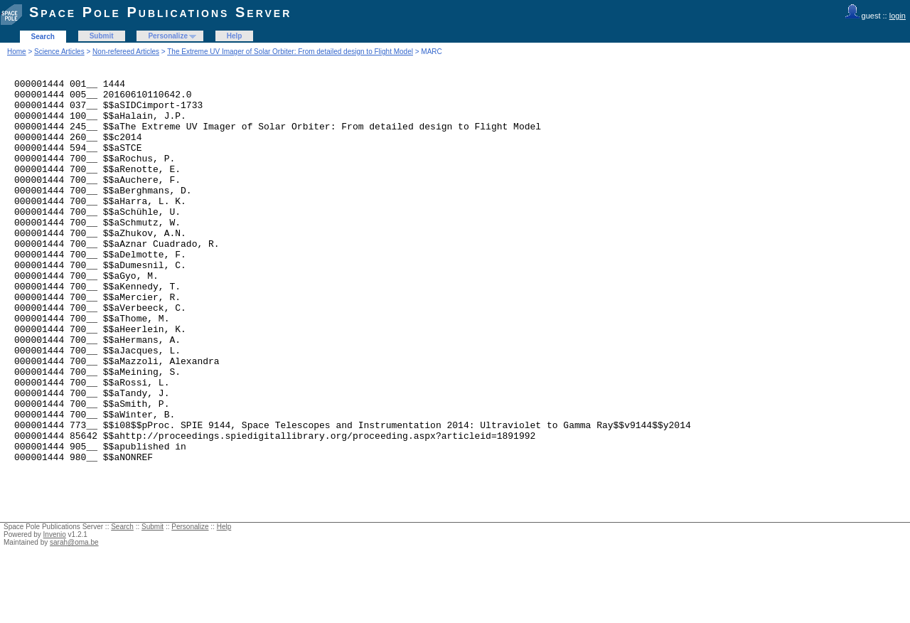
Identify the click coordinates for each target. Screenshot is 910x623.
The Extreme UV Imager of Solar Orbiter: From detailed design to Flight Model (290, 51)
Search (43, 37)
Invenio (54, 611)
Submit (102, 36)
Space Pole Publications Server (160, 12)
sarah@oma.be (74, 619)
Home (16, 51)
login (897, 15)
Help (234, 36)
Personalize (168, 36)
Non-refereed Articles (125, 51)
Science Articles (59, 51)
